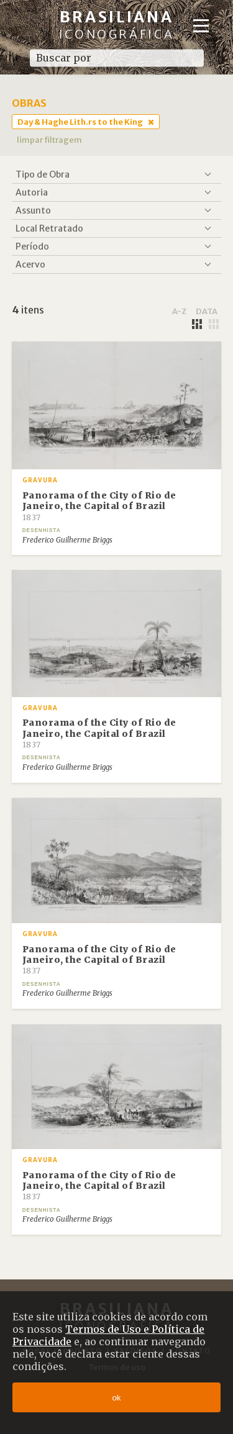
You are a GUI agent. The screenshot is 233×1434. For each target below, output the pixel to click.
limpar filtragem (49, 140)
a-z (179, 311)
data (206, 311)
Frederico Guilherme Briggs (67, 540)
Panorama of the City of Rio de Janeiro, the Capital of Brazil (99, 506)
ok (116, 1397)
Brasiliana (117, 24)
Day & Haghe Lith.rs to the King (80, 122)
